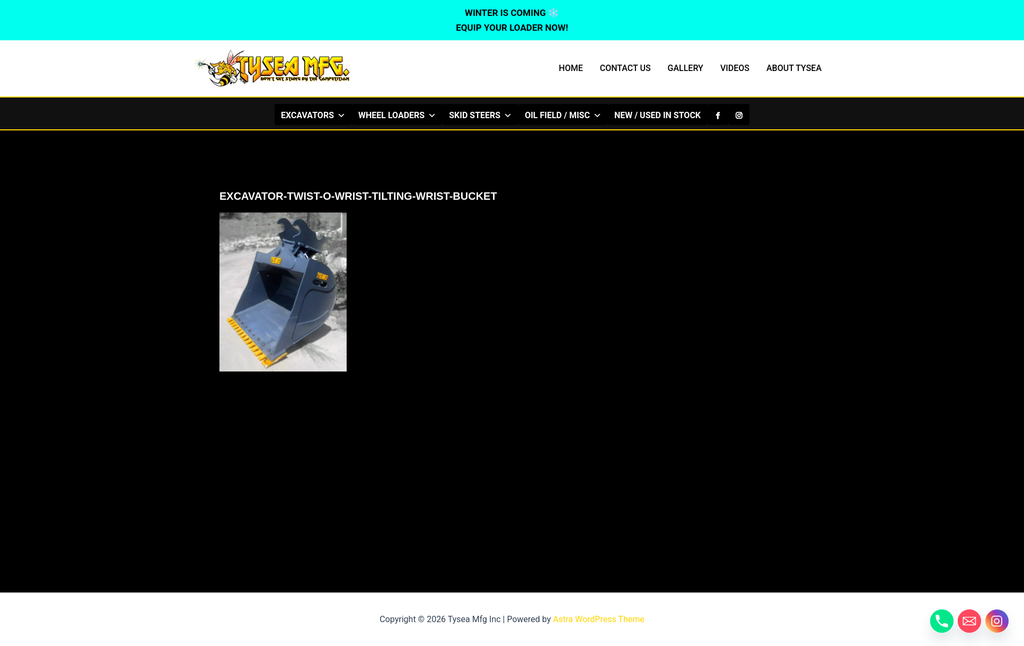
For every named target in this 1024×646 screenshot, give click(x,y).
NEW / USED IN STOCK (657, 115)
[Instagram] (738, 114)
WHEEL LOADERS (397, 115)
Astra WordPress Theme (598, 619)
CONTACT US (625, 68)
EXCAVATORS (313, 115)
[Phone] (942, 621)
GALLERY (685, 68)
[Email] (969, 621)
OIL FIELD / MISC (563, 115)
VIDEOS (734, 68)
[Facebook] (717, 114)
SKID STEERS (480, 115)
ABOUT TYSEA (794, 68)
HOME (570, 68)
